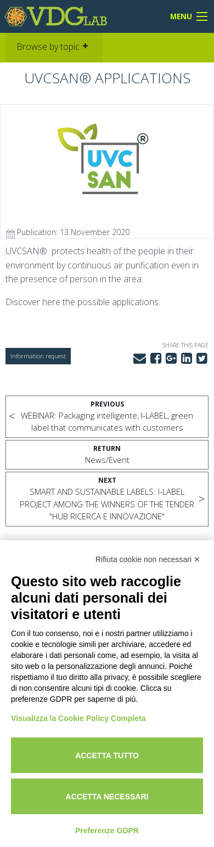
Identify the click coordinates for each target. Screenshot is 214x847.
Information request (38, 356)
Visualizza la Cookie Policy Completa (78, 718)
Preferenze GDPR (107, 830)
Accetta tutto (107, 755)
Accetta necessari (107, 796)
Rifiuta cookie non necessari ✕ (147, 559)
